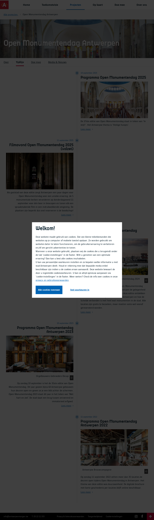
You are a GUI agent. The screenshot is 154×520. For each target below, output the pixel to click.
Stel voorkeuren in (79, 290)
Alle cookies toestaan (49, 290)
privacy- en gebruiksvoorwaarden (52, 280)
